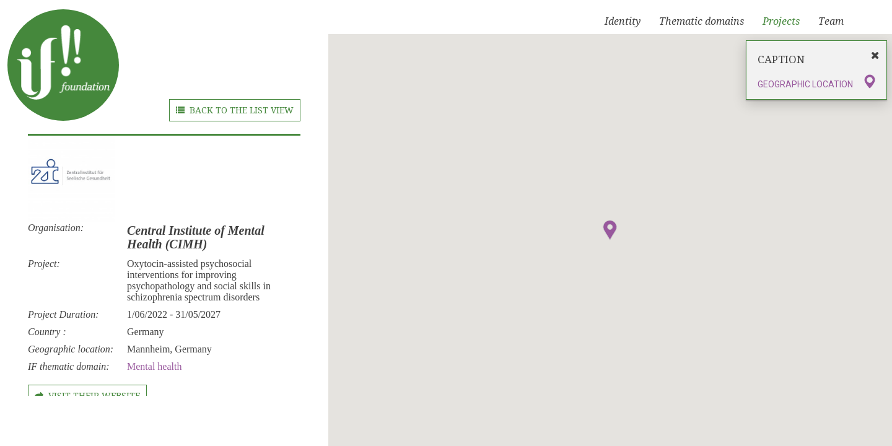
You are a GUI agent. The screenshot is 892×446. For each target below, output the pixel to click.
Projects (781, 21)
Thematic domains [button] (701, 21)
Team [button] (831, 21)
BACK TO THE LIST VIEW (235, 110)
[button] (610, 230)
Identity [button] (623, 21)
